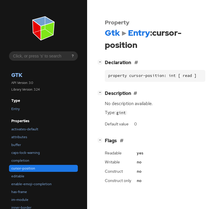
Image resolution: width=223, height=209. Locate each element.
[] (101, 62)
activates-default (24, 129)
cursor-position (23, 168)
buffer (16, 145)
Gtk (16, 75)
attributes (19, 137)
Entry (15, 109)
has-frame (19, 192)
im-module (19, 199)
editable (17, 176)
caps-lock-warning (25, 152)
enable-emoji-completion (31, 184)
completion (20, 160)
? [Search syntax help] (73, 56)
